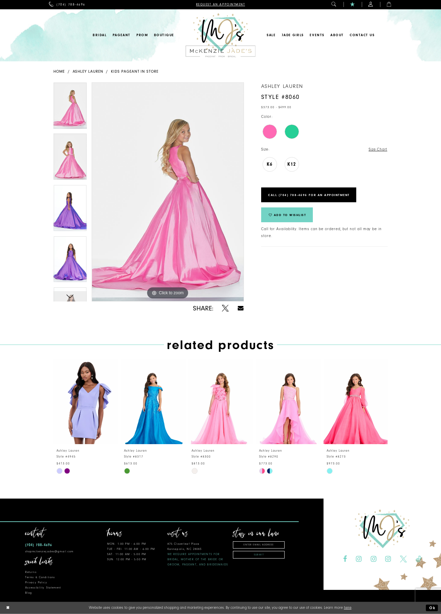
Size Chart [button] (377, 149)
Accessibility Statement (43, 587)
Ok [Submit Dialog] (432, 608)
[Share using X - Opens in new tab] (225, 308)
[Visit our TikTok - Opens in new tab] (419, 559)
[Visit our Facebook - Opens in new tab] (345, 559)
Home (59, 71)
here (347, 607)
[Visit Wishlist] (352, 4)
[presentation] (85, 401)
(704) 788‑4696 (38, 545)
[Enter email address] (259, 545)
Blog (28, 592)
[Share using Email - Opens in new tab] (240, 308)
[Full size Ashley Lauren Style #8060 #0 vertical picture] (168, 192)
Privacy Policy (36, 582)
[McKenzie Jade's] (220, 35)
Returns (31, 572)
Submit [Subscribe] (259, 554)
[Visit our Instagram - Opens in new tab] (359, 559)
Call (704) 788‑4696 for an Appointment (309, 195)
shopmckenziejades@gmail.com (49, 551)
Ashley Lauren (88, 71)
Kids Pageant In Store (134, 71)
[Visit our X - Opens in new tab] (403, 559)
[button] (334, 4)
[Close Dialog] (8, 608)
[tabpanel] (70, 108)
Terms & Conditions (40, 577)
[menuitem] (67, 4)
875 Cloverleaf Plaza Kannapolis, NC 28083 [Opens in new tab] (197, 554)
